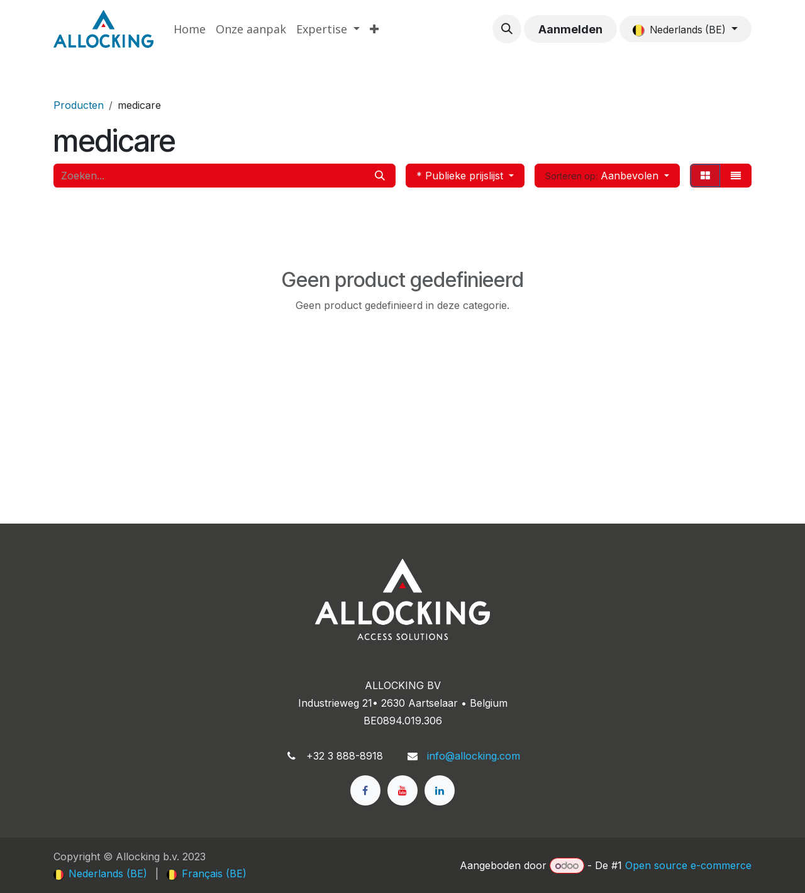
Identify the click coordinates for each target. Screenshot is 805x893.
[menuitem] (190, 29)
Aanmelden (570, 29)
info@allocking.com (473, 756)
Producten (78, 105)
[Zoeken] (380, 176)
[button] (506, 28)
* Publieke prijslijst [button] (461, 175)
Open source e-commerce (688, 865)
